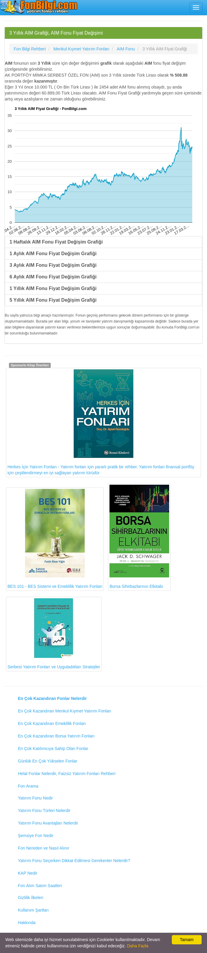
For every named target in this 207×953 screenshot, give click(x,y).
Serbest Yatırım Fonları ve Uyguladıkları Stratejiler (53, 633)
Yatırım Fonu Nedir (35, 798)
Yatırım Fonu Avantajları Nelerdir (48, 823)
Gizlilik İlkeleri (30, 897)
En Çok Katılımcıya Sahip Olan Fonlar (53, 748)
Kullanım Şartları (33, 910)
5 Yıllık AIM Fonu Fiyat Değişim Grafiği (53, 300)
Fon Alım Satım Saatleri (40, 885)
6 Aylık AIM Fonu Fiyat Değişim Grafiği (53, 276)
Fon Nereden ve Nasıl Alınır (43, 848)
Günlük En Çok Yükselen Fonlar (47, 761)
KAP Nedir (27, 873)
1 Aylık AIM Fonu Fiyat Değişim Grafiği (53, 253)
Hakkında (26, 922)
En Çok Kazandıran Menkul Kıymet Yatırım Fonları (64, 711)
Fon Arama (28, 786)
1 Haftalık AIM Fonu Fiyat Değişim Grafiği (56, 241)
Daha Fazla (138, 945)
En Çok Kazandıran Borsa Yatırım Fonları (56, 736)
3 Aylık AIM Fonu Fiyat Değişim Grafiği (53, 265)
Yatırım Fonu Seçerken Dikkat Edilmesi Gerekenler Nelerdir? (74, 860)
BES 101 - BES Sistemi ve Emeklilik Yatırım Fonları (54, 539)
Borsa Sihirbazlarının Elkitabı (139, 537)
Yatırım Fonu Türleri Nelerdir (44, 810)
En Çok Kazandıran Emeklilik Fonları (52, 723)
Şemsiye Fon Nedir (35, 835)
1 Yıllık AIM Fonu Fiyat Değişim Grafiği (53, 288)
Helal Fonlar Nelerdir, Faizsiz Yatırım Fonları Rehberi (66, 773)
